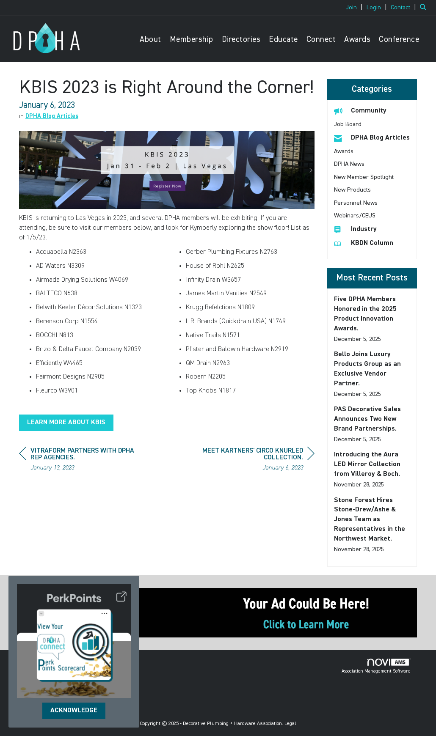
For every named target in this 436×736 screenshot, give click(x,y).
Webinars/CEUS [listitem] (354, 216)
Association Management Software (376, 666)
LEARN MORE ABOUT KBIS (66, 422)
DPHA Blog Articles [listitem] (372, 138)
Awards (357, 40)
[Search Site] (425, 7)
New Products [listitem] (352, 190)
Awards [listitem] (343, 151)
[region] (251, 460)
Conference (399, 40)
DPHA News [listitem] (349, 164)
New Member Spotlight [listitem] (364, 177)
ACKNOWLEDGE (73, 710)
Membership (191, 40)
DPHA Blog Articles (51, 116)
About (150, 40)
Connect (321, 40)
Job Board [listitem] (347, 124)
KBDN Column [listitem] (363, 243)
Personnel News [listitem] (356, 203)
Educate (283, 40)
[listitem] (355, 7)
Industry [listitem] (355, 229)
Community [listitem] (360, 111)
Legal (290, 723)
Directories (241, 40)
